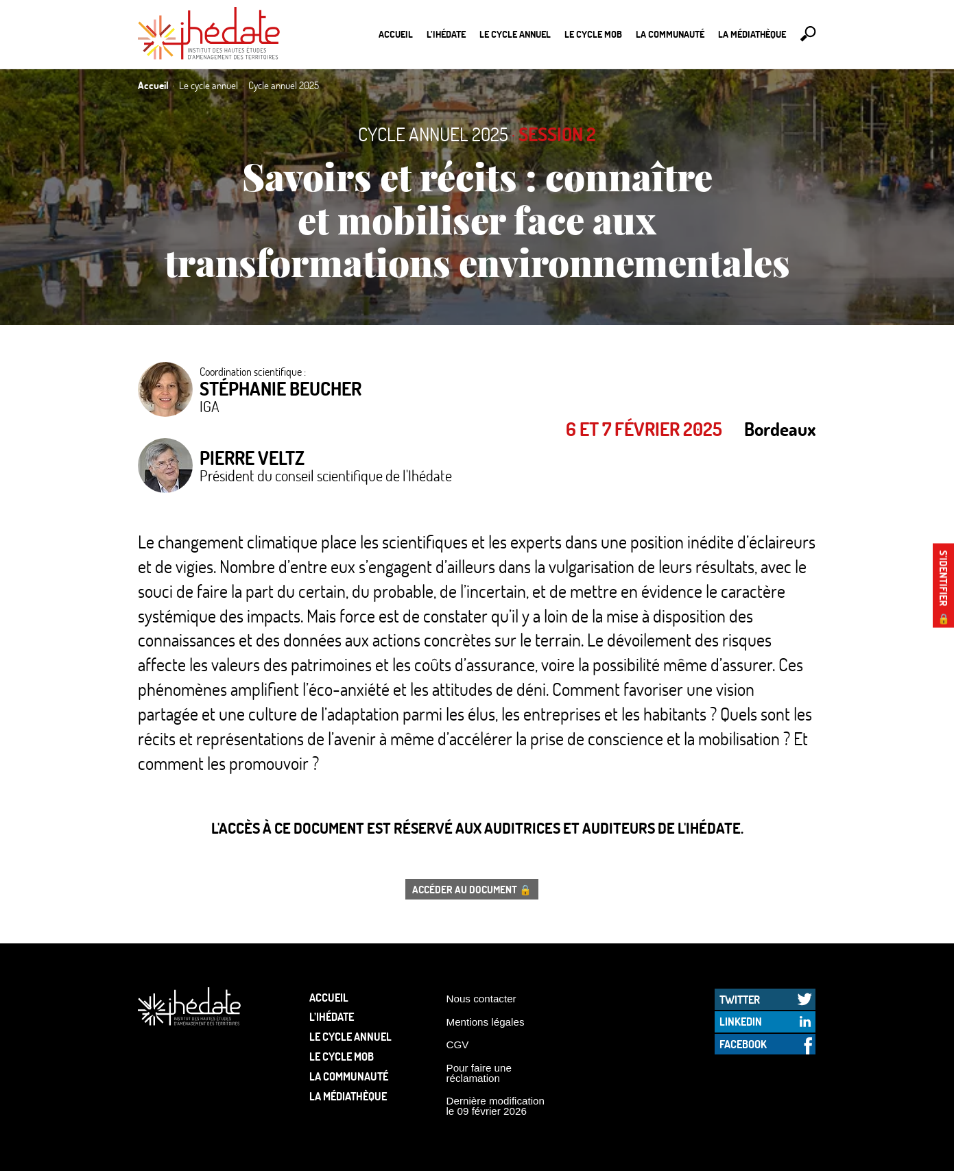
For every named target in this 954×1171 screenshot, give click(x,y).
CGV (457, 1044)
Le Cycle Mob (593, 33)
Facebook (743, 1044)
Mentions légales (485, 1022)
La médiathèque (752, 33)
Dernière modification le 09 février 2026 (495, 1106)
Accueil (396, 33)
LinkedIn (740, 1021)
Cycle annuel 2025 (433, 134)
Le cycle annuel (515, 33)
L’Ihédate (446, 33)
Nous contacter (481, 998)
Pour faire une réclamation (479, 1073)
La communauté (670, 33)
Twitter (739, 999)
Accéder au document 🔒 (472, 889)
